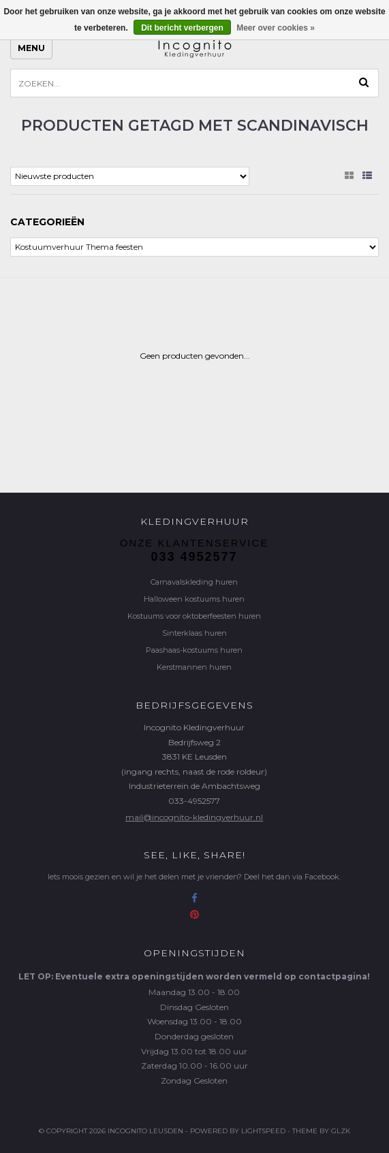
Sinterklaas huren (194, 633)
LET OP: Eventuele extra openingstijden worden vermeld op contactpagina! (194, 976)
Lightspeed (263, 1130)
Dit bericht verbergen (182, 28)
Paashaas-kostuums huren (194, 650)
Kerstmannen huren (194, 667)
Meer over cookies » (275, 28)
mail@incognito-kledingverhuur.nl (194, 817)
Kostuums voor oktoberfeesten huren (194, 616)
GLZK (340, 1130)
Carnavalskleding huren (194, 582)
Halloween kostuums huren (194, 599)
